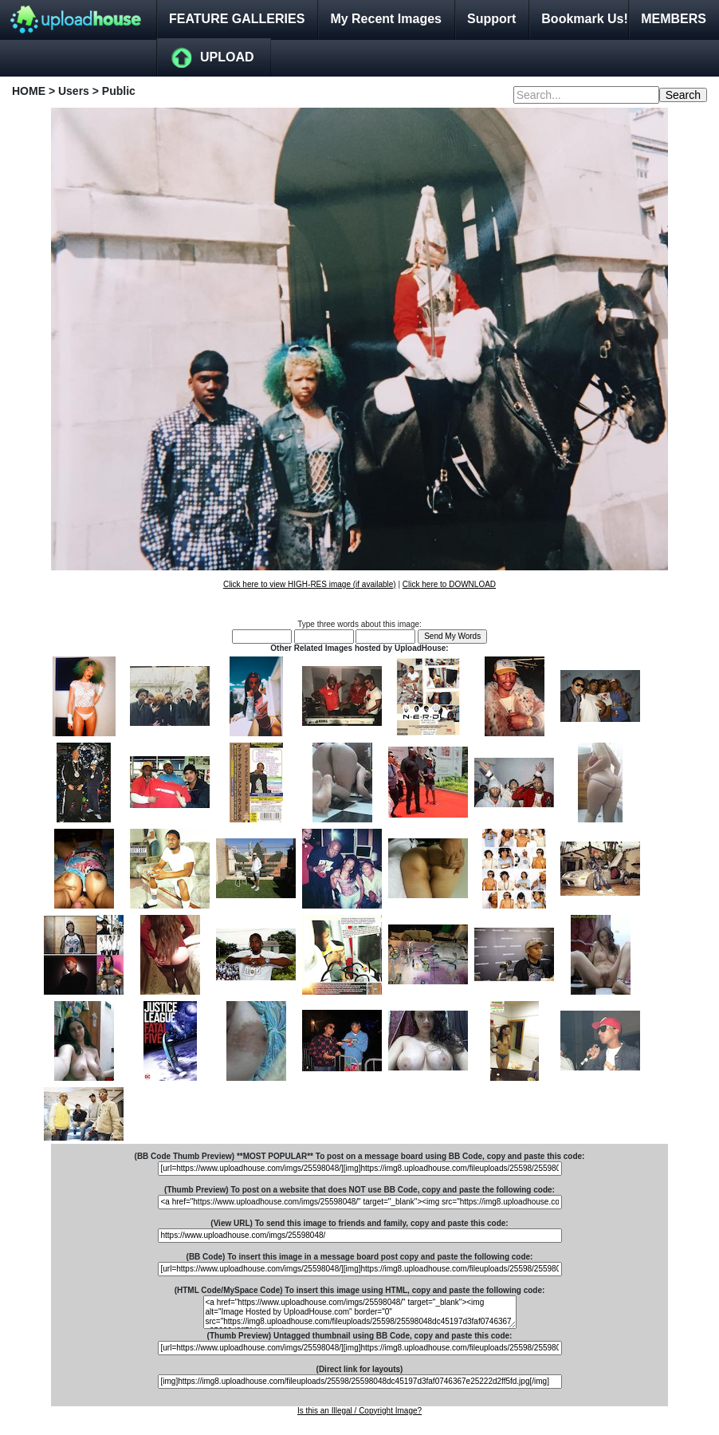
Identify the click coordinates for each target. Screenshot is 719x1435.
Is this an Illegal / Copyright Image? (359, 1410)
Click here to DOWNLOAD (449, 584)
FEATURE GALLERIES (236, 19)
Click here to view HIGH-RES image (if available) (309, 584)
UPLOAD (227, 57)
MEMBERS (673, 19)
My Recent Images (386, 19)
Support (491, 19)
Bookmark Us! (584, 19)
